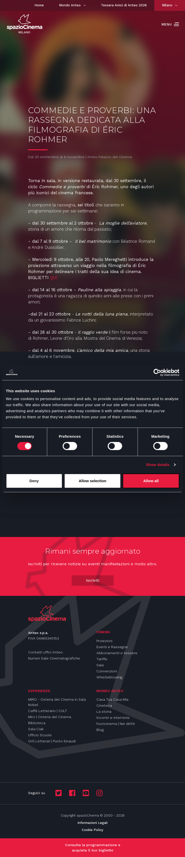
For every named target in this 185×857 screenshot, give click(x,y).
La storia (103, 711)
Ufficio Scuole (40, 735)
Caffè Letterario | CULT (47, 711)
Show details (158, 464)
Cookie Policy (92, 830)
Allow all (151, 481)
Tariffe (101, 659)
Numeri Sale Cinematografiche (54, 658)
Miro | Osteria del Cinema (49, 717)
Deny (34, 481)
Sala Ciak (36, 729)
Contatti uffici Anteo (45, 652)
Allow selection (92, 481)
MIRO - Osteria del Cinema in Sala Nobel (57, 702)
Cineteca (104, 705)
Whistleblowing (109, 677)
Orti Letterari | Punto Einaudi (52, 741)
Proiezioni (104, 641)
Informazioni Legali (92, 823)
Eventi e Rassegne (112, 647)
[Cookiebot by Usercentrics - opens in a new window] (157, 372)
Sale (100, 665)
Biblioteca (36, 723)
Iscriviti (92, 580)
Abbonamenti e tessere (116, 653)
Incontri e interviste (113, 718)
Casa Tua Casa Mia (112, 699)
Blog (100, 730)
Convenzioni (106, 671)
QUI (53, 277)
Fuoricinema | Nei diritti (115, 724)
